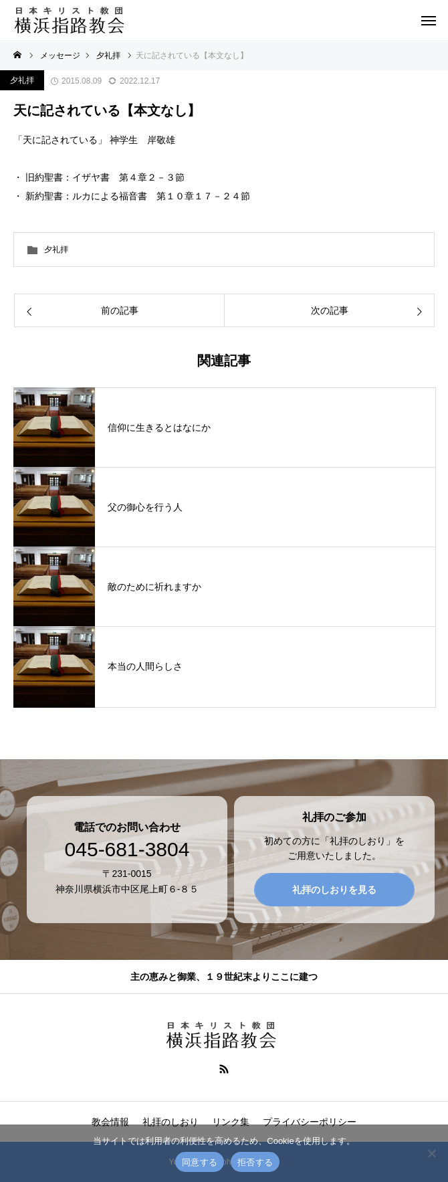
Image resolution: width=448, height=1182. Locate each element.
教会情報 (110, 1121)
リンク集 (230, 1121)
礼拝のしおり (170, 1121)
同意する (199, 1162)
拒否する (255, 1162)
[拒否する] (431, 1153)
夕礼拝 (22, 80)
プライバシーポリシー (309, 1121)
